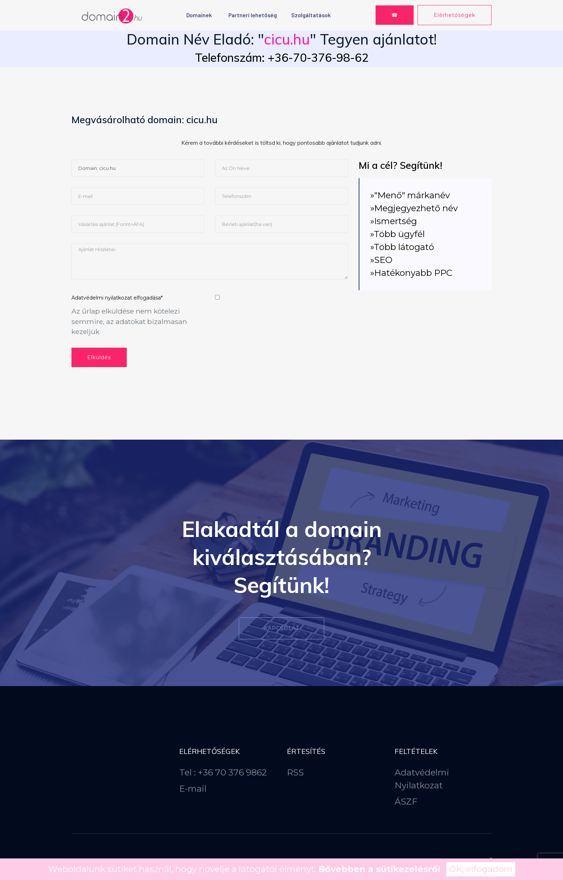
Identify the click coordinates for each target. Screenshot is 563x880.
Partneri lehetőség (252, 14)
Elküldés (99, 357)
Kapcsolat (281, 628)
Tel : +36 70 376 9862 (223, 772)
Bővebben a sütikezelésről (379, 869)
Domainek (199, 14)
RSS (295, 772)
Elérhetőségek (454, 15)
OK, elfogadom (481, 869)
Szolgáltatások (311, 14)
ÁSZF (406, 801)
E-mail (192, 788)
